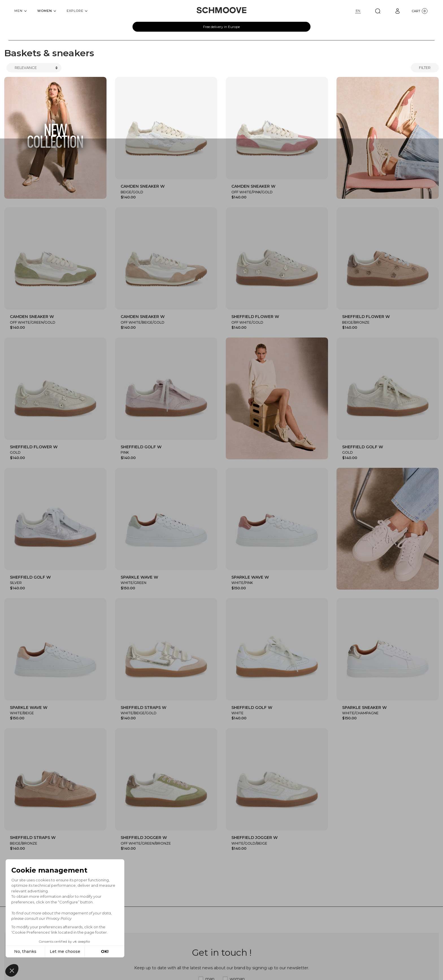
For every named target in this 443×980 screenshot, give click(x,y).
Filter (425, 67)
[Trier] (33, 68)
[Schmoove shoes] (221, 10)
